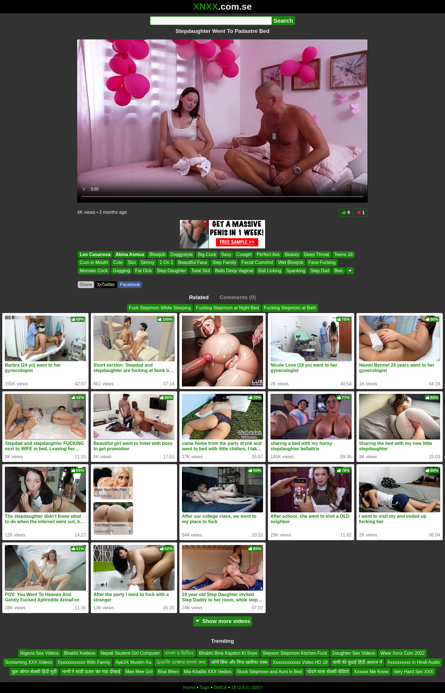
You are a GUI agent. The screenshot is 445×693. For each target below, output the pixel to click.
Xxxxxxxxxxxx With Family (83, 662)
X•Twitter (106, 284)
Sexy (226, 254)
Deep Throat (316, 254)
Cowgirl (243, 254)
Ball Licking (269, 270)
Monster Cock (94, 270)
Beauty (292, 254)
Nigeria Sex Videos (39, 653)
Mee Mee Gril (139, 671)
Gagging (121, 270)
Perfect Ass (268, 254)
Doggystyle (181, 254)
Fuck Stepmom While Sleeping (160, 307)
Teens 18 (343, 254)
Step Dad (319, 270)
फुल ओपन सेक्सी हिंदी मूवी (34, 671)
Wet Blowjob (290, 262)
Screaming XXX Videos (28, 662)
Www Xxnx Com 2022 (402, 653)
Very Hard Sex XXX (413, 671)
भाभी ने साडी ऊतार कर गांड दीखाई (91, 671)
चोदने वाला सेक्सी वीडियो (328, 671)
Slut (132, 262)
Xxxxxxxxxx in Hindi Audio (413, 662)
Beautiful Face (192, 262)
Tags (205, 687)
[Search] (211, 20)
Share (86, 284)
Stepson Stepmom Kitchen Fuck (295, 653)
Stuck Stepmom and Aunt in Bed (269, 671)
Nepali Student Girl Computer (130, 653)
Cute (118, 262)
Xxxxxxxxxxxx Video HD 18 (300, 662)
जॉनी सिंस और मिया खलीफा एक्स (239, 662)
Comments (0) (238, 297)
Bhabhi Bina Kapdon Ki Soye (228, 653)
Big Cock (207, 254)
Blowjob (157, 254)
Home (189, 687)
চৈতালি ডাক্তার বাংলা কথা (180, 662)
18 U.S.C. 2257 (246, 687)
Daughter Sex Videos (353, 653)
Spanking (295, 270)
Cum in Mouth (94, 262)
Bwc (338, 270)
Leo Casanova (95, 254)
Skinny (147, 262)
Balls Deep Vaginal (234, 270)
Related (199, 297)
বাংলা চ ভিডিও (179, 653)
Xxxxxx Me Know (371, 671)
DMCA (220, 687)
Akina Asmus (130, 254)
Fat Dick (143, 270)
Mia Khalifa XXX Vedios (208, 671)
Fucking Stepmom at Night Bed (227, 307)
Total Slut (200, 270)
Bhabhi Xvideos (79, 653)
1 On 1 (166, 262)
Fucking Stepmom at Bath (290, 307)
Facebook (130, 284)
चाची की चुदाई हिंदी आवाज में (357, 662)
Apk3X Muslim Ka (133, 662)
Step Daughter (171, 270)
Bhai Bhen (168, 671)
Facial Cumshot (257, 262)
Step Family (224, 262)
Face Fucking (322, 262)
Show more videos (223, 621)
